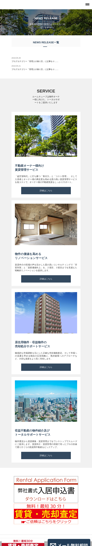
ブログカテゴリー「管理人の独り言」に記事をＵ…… (35, 61)
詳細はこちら (46, 190)
